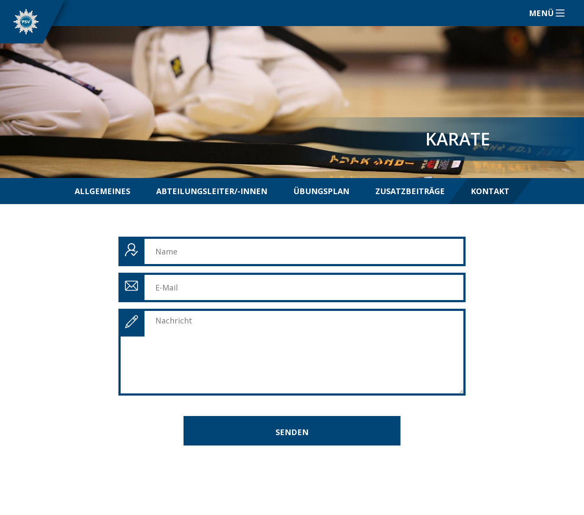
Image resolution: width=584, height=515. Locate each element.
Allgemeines (102, 191)
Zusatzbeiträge (410, 191)
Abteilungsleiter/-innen (211, 191)
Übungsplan (321, 191)
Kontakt (490, 191)
